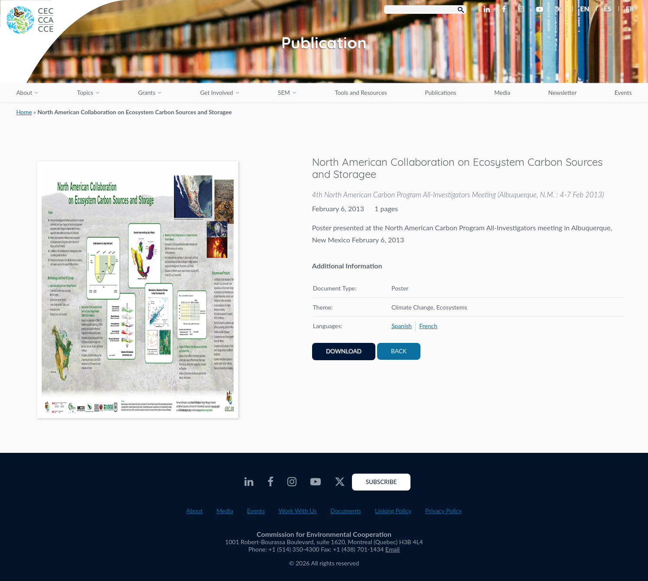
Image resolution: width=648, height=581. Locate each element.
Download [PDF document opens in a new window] (343, 351)
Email (392, 549)
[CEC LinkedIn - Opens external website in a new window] (488, 9)
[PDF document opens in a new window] (137, 291)
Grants (147, 92)
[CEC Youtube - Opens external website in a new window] (541, 9)
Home (24, 112)
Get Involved (216, 92)
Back (399, 351)
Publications (440, 92)
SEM (284, 92)
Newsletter (562, 92)
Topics (85, 92)
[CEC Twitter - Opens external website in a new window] (560, 9)
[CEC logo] (65, 65)
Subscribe (381, 481)
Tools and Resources (361, 92)
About (24, 92)
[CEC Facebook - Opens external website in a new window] (505, 9)
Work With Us (298, 510)
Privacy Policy (443, 510)
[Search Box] (425, 9)
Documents (345, 510)
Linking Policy (393, 510)
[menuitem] (581, 8)
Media (502, 92)
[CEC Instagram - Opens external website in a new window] (522, 9)
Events (623, 92)
